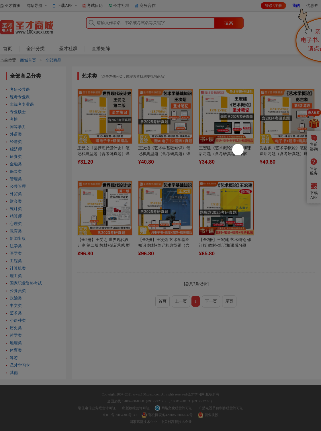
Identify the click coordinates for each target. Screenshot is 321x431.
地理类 (16, 343)
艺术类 (16, 313)
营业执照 (211, 415)
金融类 (16, 164)
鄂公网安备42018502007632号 (170, 415)
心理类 (16, 224)
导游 (14, 358)
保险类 (16, 171)
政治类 (16, 298)
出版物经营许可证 (136, 408)
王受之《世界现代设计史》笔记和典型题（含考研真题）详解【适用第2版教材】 (103, 154)
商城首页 (28, 60)
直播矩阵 (101, 48)
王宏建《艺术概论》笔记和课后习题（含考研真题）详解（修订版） (225, 154)
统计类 (16, 209)
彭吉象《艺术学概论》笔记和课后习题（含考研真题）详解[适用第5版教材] (286, 154)
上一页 (181, 301)
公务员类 (18, 291)
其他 (14, 373)
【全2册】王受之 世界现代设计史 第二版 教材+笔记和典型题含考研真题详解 (103, 245)
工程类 (16, 261)
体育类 (16, 350)
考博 (14, 119)
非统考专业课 (22, 104)
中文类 (16, 305)
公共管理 (18, 186)
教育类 (16, 231)
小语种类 (18, 320)
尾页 (229, 301)
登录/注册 (273, 5)
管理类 (16, 179)
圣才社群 (121, 5)
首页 (7, 48)
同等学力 (18, 127)
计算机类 (18, 268)
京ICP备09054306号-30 (120, 415)
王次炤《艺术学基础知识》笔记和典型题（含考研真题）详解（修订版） (164, 154)
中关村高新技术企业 (176, 422)
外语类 (16, 134)
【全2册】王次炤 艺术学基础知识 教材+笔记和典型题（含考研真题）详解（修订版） (163, 245)
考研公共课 (20, 89)
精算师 (16, 216)
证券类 (16, 156)
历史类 (16, 328)
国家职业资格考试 (26, 283)
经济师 (16, 149)
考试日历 (95, 5)
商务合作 (148, 5)
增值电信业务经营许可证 (97, 408)
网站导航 (34, 5)
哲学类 (16, 335)
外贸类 (16, 194)
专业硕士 (18, 112)
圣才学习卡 (20, 365)
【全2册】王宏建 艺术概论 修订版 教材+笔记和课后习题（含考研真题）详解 (225, 245)
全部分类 (35, 48)
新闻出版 (18, 238)
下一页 (211, 301)
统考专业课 (20, 97)
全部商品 (53, 60)
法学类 (16, 246)
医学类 (16, 253)
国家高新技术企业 (143, 422)
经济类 (16, 142)
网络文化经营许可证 (176, 408)
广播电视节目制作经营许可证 (221, 408)
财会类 (16, 201)
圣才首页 (13, 5)
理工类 (16, 276)
